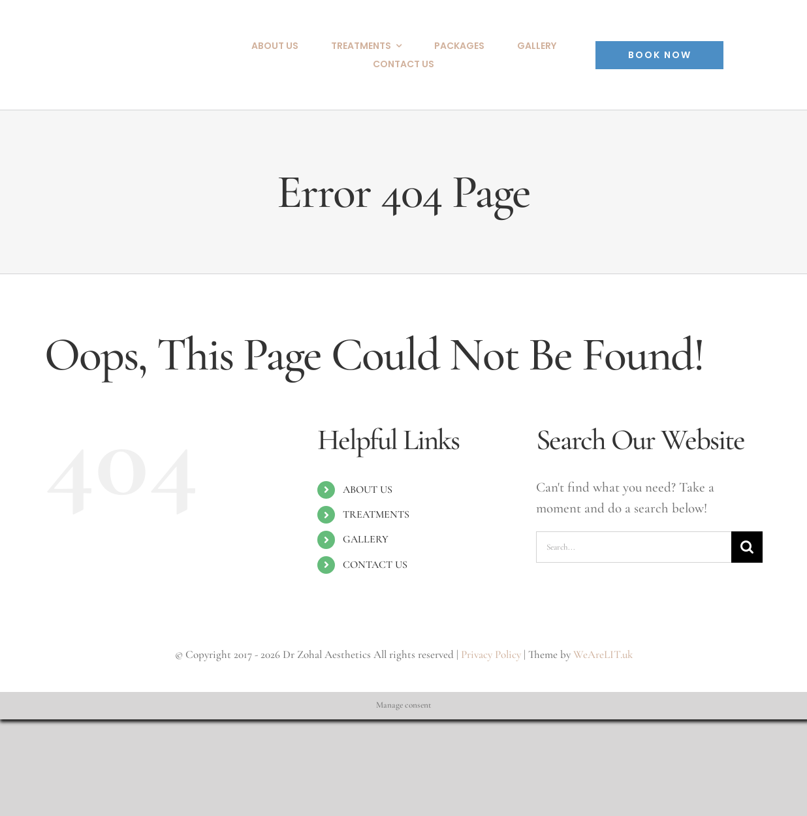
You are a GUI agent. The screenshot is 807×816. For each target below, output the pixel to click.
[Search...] (633, 547)
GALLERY (365, 539)
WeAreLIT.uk (603, 654)
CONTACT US (375, 564)
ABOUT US (367, 489)
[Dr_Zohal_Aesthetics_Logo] (115, 33)
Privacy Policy (491, 654)
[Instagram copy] (746, 47)
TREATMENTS (376, 514)
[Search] (747, 547)
